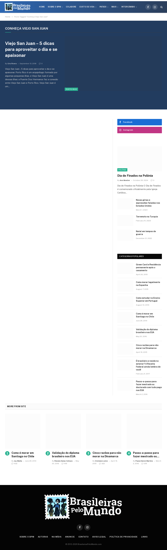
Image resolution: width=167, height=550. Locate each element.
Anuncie (70, 537)
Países (103, 7)
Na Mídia (56, 537)
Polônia (122, 170)
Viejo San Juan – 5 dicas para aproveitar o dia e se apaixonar (31, 49)
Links (144, 537)
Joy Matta (18, 461)
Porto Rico (71, 89)
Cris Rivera (12, 64)
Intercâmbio (128, 7)
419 (64, 464)
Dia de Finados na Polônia (135, 175)
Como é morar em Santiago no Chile (145, 315)
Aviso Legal (99, 537)
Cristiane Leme (101, 461)
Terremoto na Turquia (147, 216)
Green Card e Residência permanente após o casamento (148, 267)
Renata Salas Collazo (64, 461)
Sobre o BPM (54, 7)
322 (102, 464)
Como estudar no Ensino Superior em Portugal (148, 299)
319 (144, 464)
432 (14, 464)
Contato (83, 537)
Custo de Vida (87, 7)
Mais (113, 7)
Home (42, 7)
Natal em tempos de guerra (146, 232)
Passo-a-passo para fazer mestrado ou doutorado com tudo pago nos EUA (149, 385)
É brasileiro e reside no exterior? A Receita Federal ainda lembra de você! (148, 365)
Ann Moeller (125, 180)
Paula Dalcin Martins (144, 461)
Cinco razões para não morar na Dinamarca (147, 346)
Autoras (43, 537)
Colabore (71, 7)
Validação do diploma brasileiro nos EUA (147, 331)
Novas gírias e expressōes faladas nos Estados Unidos (148, 203)
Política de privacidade (124, 537)
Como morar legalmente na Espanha (148, 283)
